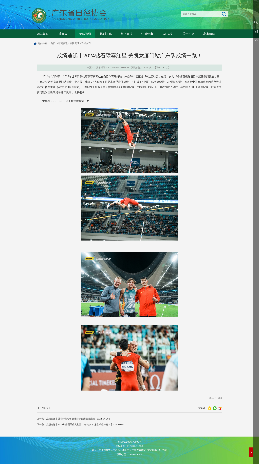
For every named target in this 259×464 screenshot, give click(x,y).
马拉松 (167, 34)
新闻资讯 (85, 34)
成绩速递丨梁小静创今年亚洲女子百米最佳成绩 (70, 418)
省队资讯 (74, 43)
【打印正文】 (44, 407)
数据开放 (126, 34)
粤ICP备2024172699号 (129, 442)
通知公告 (65, 34)
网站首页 (43, 34)
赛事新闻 (209, 34)
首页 (53, 43)
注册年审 (147, 34)
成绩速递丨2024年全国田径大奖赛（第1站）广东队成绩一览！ (78, 424)
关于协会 (188, 34)
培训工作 (106, 34)
